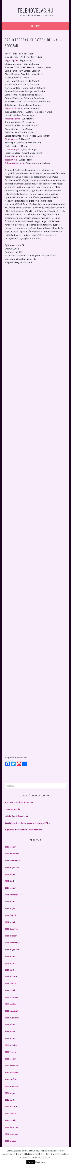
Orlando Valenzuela (14, 163)
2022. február (10, 1050)
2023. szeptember (12, 941)
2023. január (10, 989)
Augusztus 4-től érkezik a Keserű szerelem (23, 828)
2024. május (10, 907)
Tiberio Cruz (11, 159)
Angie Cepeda (11, 60)
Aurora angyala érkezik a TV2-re (19, 801)
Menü (37, 26)
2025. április (10, 879)
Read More (40, 1162)
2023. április (10, 968)
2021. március (11, 1105)
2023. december (11, 927)
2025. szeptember (12, 859)
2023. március (11, 975)
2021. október (11, 1077)
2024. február (10, 913)
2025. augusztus (12, 865)
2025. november (12, 852)
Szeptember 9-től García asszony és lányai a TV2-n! (27, 821)
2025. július (10, 872)
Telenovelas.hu (35, 10)
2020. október (11, 1139)
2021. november (12, 1071)
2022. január (10, 1057)
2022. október (11, 1002)
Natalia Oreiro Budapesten (16, 814)
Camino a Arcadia (12, 807)
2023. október (11, 934)
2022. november (12, 996)
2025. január (10, 886)
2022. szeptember (12, 1009)
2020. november (12, 1132)
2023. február (10, 982)
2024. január (10, 920)
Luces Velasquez (12, 149)
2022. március (11, 1043)
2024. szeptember (12, 893)
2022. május (10, 1037)
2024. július (10, 900)
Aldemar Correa (12, 118)
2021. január (10, 1119)
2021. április (10, 1098)
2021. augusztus (12, 1084)
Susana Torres (11, 156)
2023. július (10, 954)
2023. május (10, 961)
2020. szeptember (12, 1146)
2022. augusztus (12, 1016)
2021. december (11, 1064)
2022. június (10, 1030)
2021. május (10, 1091)
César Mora (10, 139)
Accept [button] (30, 1162)
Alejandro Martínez (14, 108)
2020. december (11, 1125)
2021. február (10, 1112)
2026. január (10, 845)
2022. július (10, 1023)
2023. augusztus (12, 948)
